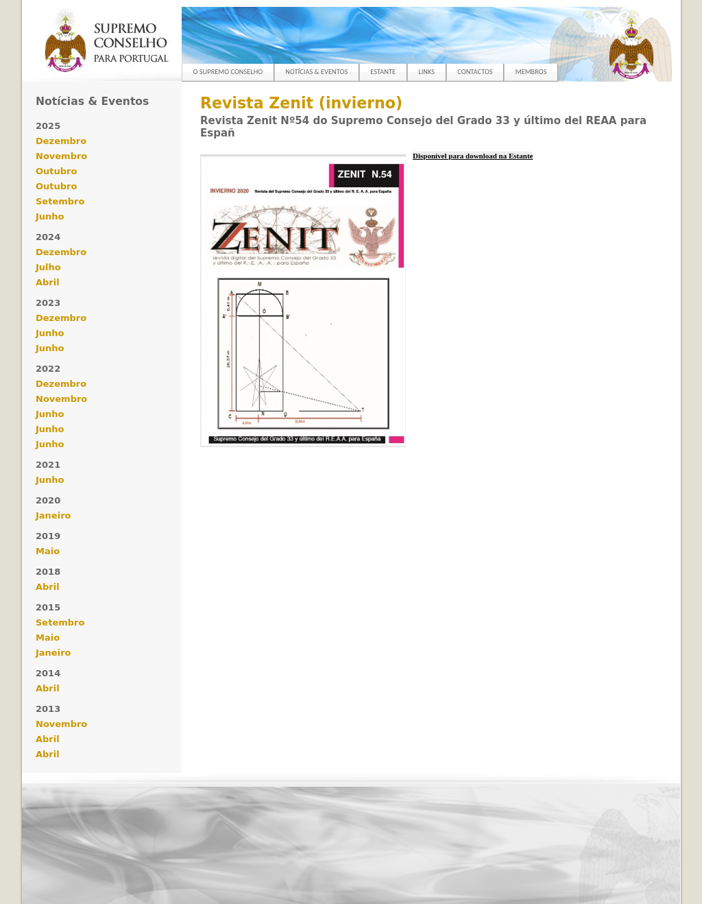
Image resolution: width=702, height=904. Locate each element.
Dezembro (61, 141)
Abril (48, 282)
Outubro (56, 171)
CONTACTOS (474, 71)
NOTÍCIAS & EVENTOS (316, 71)
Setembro (60, 201)
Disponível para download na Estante (473, 156)
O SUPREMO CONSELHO (228, 71)
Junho (50, 216)
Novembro (61, 156)
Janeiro (53, 515)
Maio (48, 551)
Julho (48, 267)
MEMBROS (531, 71)
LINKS (426, 71)
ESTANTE (383, 71)
